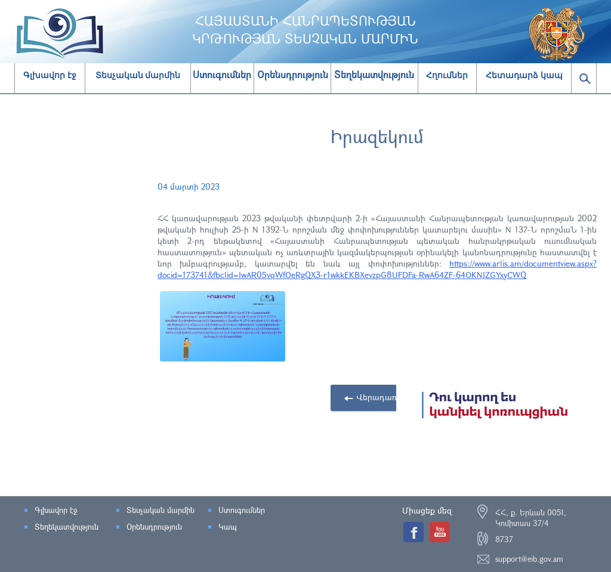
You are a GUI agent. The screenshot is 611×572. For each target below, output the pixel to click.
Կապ (227, 526)
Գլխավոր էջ (49, 75)
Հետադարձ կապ (524, 75)
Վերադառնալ (383, 397)
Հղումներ (447, 75)
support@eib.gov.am (529, 559)
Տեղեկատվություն (66, 526)
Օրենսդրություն (154, 526)
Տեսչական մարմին (138, 75)
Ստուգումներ (241, 510)
